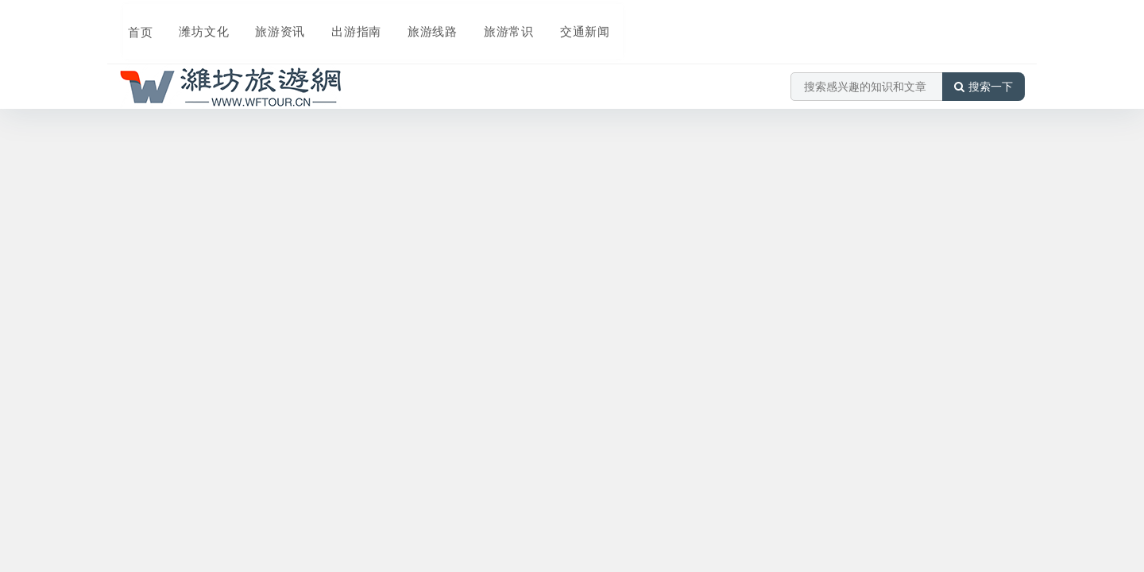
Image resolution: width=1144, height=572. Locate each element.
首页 (132, 21)
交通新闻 (567, 21)
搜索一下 (983, 66)
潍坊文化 (193, 21)
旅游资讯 (268, 21)
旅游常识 (492, 21)
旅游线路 (417, 21)
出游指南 (343, 21)
